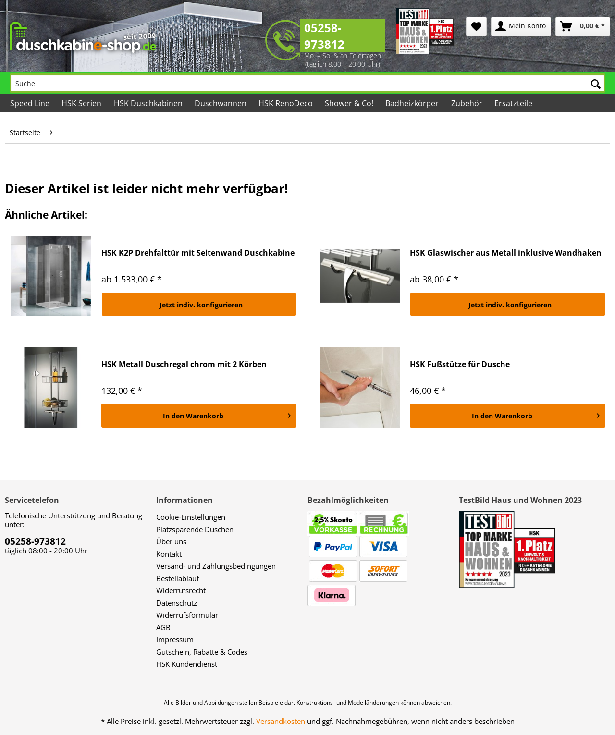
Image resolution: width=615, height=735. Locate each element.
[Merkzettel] (476, 26)
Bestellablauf (177, 578)
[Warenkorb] (582, 26)
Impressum (175, 639)
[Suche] (307, 83)
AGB (163, 627)
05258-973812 (324, 36)
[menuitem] (476, 26)
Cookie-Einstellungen (190, 517)
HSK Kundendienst (186, 664)
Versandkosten (280, 721)
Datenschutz (176, 603)
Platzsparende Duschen (195, 529)
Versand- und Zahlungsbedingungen (216, 566)
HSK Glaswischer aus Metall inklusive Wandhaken (506, 253)
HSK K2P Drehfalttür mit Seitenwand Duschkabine (198, 253)
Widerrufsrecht (181, 590)
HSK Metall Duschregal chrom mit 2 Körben (184, 364)
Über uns (171, 541)
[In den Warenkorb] (199, 416)
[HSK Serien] (82, 103)
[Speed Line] (30, 103)
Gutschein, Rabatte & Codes (201, 652)
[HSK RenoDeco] (286, 103)
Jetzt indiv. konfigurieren (201, 304)
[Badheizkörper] (412, 103)
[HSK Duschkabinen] (148, 103)
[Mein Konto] (521, 26)
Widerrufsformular (187, 615)
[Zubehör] (467, 103)
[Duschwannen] (221, 103)
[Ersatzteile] (514, 103)
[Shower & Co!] (350, 103)
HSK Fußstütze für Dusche (460, 364)
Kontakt (169, 554)
